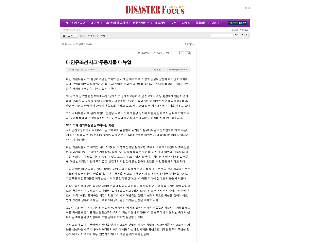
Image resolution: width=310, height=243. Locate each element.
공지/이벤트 (89, 36)
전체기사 (100, 36)
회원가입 (243, 30)
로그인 (235, 30)
